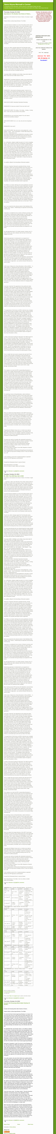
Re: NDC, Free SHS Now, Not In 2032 (14, 476)
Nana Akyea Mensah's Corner (17, 4)
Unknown (7, 1131)
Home (18, 1124)
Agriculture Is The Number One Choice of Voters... (17, 14)
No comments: (21, 471)
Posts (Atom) (13, 1127)
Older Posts (30, 1124)
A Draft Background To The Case (44, 43)
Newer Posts (7, 1124)
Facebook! (43, 60)
